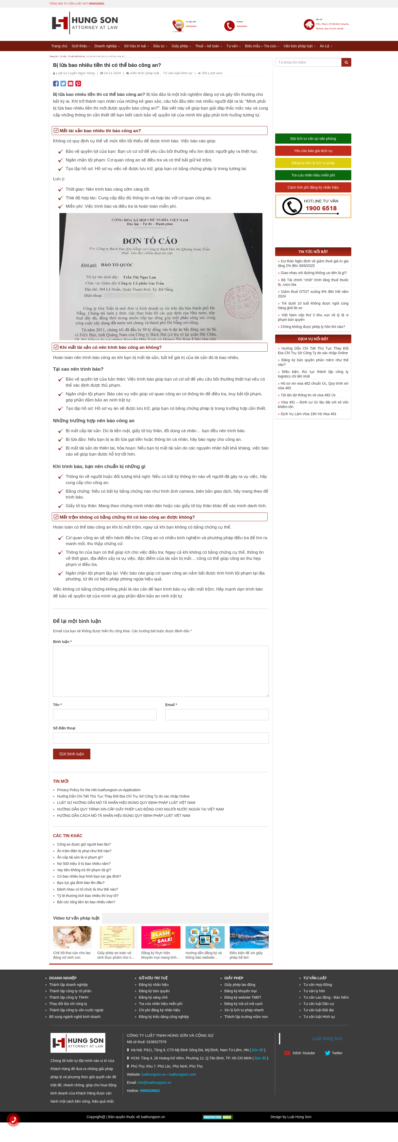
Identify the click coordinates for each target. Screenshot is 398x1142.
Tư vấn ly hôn (314, 992)
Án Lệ (324, 45)
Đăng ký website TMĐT (242, 999)
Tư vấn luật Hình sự (100, 57)
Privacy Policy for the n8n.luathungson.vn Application (98, 791)
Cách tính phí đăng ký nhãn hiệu (313, 189)
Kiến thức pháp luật (144, 75)
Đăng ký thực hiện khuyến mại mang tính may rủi (158, 957)
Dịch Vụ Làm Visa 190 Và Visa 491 (309, 415)
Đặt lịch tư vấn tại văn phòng (313, 140)
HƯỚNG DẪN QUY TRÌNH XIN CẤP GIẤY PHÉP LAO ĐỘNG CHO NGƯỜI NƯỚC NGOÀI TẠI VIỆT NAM (140, 811)
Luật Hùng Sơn (327, 1040)
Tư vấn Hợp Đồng (317, 986)
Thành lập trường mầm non (246, 1018)
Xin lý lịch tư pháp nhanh (244, 1012)
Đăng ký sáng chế (153, 999)
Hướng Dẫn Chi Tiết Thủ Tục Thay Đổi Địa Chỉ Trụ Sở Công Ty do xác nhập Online (123, 798)
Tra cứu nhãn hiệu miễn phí (313, 177)
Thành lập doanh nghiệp (68, 986)
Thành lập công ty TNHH (68, 999)
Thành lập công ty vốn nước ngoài (76, 1012)
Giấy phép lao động (239, 986)
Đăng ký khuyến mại (240, 992)
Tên (57, 706)
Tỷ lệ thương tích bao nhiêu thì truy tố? (88, 897)
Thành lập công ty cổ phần (70, 992)
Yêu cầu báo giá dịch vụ (313, 152)
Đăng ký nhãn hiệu (154, 986)
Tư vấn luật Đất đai (318, 1012)
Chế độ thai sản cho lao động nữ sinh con (72, 957)
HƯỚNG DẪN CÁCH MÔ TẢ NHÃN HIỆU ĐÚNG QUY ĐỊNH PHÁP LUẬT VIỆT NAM (123, 817)
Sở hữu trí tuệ (135, 45)
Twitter (333, 1054)
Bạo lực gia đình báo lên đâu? (81, 884)
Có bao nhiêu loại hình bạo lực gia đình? (89, 878)
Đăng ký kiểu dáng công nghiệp (164, 1018)
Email (171, 706)
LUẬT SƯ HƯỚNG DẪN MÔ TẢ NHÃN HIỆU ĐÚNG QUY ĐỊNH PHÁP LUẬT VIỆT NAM (126, 804)
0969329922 (96, 3)
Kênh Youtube (299, 1054)
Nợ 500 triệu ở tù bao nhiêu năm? (83, 865)
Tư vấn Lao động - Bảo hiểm (326, 999)
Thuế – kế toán (207, 45)
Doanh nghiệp (105, 45)
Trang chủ (59, 45)
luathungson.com (182, 1076)
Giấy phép (180, 45)
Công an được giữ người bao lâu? (84, 846)
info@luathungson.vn (154, 1084)
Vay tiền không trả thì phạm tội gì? (84, 871)
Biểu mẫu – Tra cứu (260, 45)
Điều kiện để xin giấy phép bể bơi (246, 957)
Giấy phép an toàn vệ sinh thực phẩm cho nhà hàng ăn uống (116, 957)
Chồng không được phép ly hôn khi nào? (313, 328)
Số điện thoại (64, 730)
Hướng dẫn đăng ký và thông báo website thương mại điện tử (204, 957)
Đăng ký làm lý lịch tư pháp (313, 164)
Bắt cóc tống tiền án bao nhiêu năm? (86, 903)
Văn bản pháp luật (298, 45)
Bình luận (62, 643)
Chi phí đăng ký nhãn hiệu (159, 1012)
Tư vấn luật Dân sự (318, 1005)
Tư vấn (232, 45)
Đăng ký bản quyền (154, 992)
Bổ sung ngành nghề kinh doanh (75, 1018)
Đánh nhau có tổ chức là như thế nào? (87, 891)
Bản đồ (257, 1051)
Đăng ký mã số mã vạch (243, 1005)
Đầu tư (158, 45)
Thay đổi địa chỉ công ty (68, 1005)
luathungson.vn (154, 1076)
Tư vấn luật (315, 980)
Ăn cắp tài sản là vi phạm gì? (80, 859)
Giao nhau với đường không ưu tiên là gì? (314, 274)
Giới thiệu (79, 45)
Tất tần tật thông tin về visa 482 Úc (308, 397)
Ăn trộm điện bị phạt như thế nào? (84, 852)
